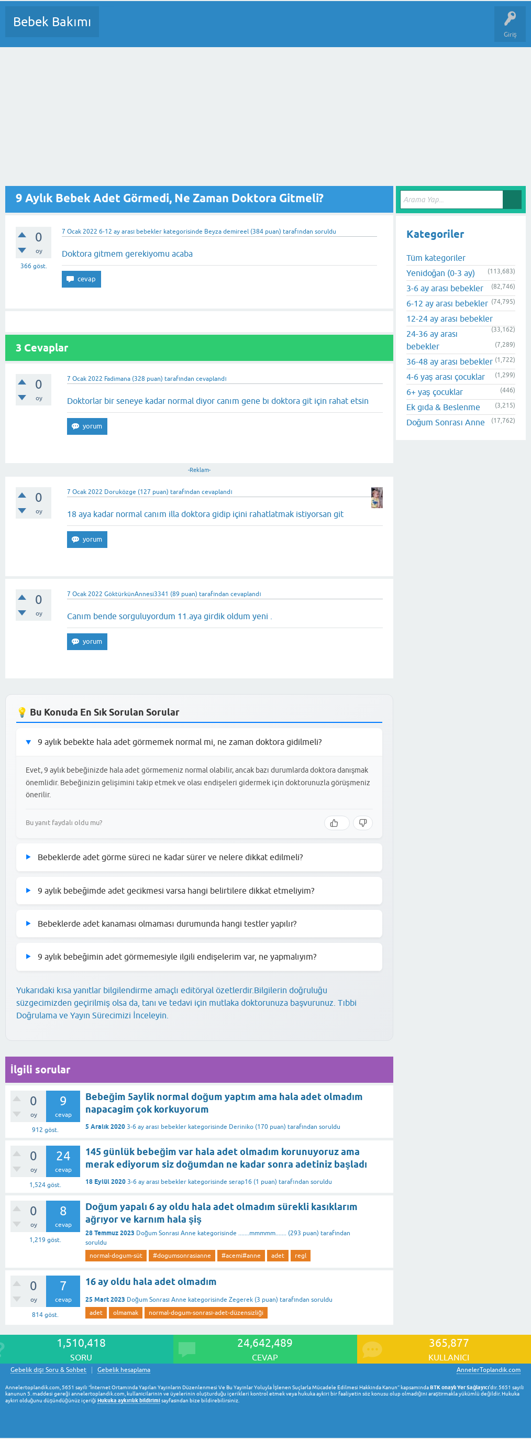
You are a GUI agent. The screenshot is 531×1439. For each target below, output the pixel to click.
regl (300, 1255)
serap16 (240, 1181)
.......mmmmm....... (262, 1233)
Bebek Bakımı (52, 22)
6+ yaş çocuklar (434, 392)
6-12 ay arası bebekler (130, 231)
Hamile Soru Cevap (439, 29)
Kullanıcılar (257, 29)
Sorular (117, 29)
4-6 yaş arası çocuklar (445, 376)
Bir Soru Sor (301, 29)
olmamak (125, 1312)
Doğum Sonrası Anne (166, 1233)
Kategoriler (214, 29)
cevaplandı (211, 378)
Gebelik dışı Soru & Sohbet (48, 1370)
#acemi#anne (241, 1255)
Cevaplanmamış (163, 29)
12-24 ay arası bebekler (449, 318)
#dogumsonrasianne (182, 1255)
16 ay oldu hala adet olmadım (151, 1281)
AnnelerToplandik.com (489, 1370)
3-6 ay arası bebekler (156, 1126)
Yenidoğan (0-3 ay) (440, 273)
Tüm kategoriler (436, 257)
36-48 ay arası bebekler (449, 361)
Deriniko (241, 1126)
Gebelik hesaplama (123, 1370)
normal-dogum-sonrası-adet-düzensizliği (206, 1312)
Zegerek (241, 1299)
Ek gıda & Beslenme (443, 407)
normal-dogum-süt (116, 1255)
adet (277, 1255)
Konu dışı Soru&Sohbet (364, 29)
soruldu (325, 231)
